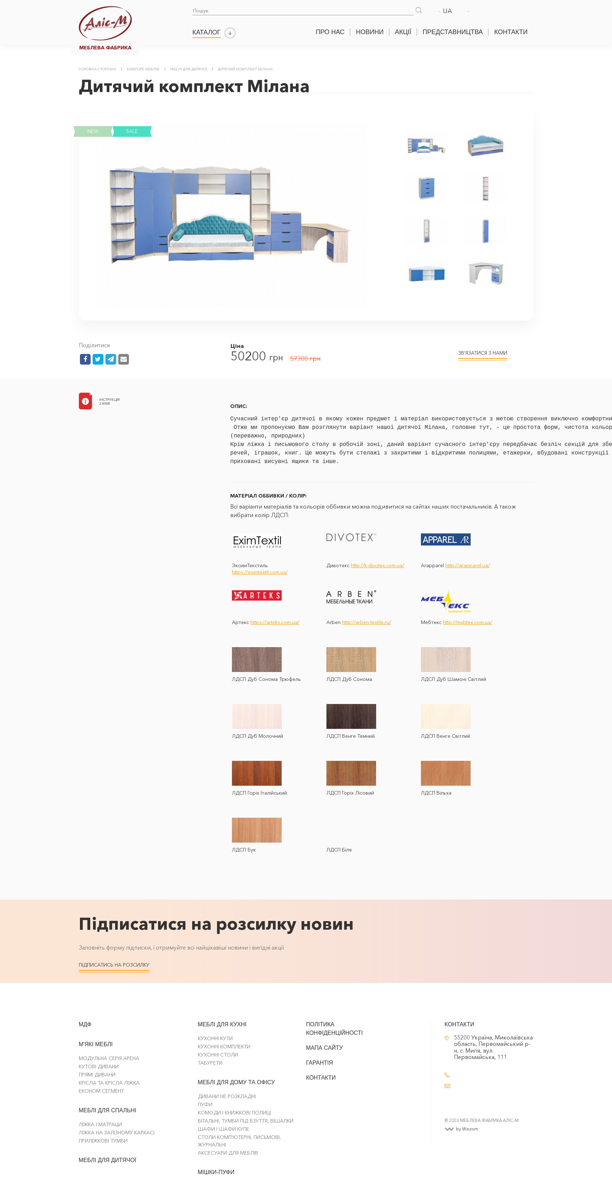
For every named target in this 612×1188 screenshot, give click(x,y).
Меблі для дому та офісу (236, 1082)
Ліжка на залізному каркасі (117, 1132)
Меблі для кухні (222, 1024)
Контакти (510, 32)
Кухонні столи (218, 1055)
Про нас (330, 32)
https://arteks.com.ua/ (274, 622)
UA (447, 11)
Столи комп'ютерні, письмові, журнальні (239, 1141)
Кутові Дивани (99, 1066)
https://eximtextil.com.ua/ (260, 572)
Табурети (210, 1063)
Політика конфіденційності (334, 1028)
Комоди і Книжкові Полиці (234, 1112)
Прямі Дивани (97, 1074)
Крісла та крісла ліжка (109, 1083)
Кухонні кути (215, 1038)
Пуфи (205, 1104)
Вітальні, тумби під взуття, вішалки (245, 1121)
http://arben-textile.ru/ (366, 622)
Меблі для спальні (107, 1110)
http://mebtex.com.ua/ (467, 622)
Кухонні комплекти (224, 1046)
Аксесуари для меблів (228, 1153)
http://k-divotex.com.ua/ (377, 565)
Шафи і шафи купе (223, 1129)
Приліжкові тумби (103, 1141)
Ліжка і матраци (100, 1124)
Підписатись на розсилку (114, 965)
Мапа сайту (324, 1048)
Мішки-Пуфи (216, 1172)
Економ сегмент (101, 1091)
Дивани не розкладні (227, 1096)
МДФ (85, 1024)
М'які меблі (96, 1044)
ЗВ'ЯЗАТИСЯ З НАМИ (482, 353)
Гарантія (319, 1063)
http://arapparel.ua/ (467, 565)
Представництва (453, 32)
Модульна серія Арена (109, 1058)
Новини (370, 32)
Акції (403, 32)
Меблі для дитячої (107, 1160)
